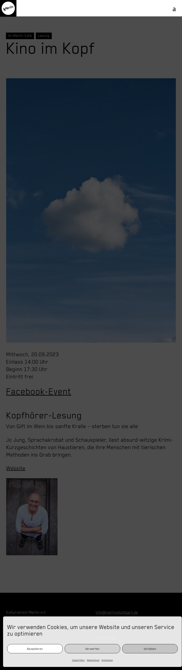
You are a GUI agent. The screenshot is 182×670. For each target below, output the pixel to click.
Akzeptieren (35, 648)
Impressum (107, 660)
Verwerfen (92, 648)
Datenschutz (93, 660)
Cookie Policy (78, 660)
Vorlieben (150, 648)
